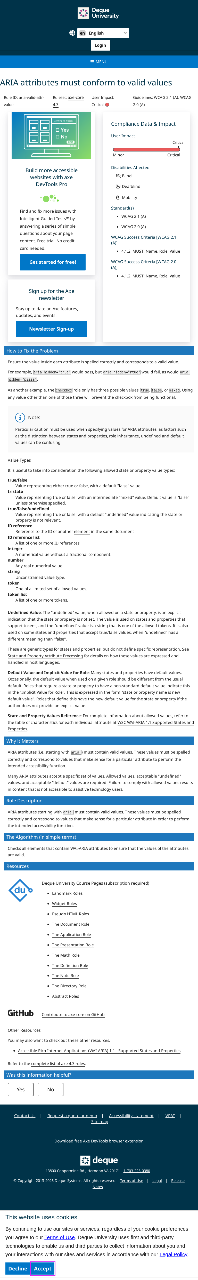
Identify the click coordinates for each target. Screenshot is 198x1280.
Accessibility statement (131, 1115)
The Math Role (66, 955)
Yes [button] (21, 1089)
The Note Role (65, 975)
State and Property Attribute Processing (45, 656)
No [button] (50, 1089)
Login (100, 45)
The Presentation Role (73, 945)
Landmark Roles (67, 893)
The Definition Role (70, 965)
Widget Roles (64, 903)
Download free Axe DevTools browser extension (99, 1141)
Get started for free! (51, 262)
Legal (157, 1180)
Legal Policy (173, 1254)
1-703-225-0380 (136, 1170)
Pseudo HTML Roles (70, 914)
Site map (99, 1121)
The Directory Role (69, 986)
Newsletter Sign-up (51, 329)
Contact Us (25, 1115)
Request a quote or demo (72, 1115)
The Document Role (70, 924)
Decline (17, 1268)
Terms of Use (59, 1237)
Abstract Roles (65, 996)
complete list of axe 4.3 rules (58, 1063)
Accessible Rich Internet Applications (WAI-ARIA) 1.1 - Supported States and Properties (99, 1050)
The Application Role (71, 934)
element (82, 531)
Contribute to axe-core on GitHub (73, 1014)
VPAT (170, 1115)
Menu (99, 62)
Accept (43, 1268)
